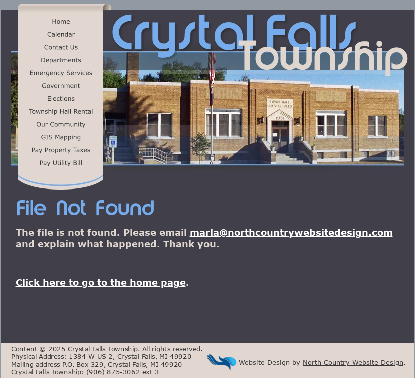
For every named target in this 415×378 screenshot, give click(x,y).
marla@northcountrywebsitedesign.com (291, 232)
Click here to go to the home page (101, 282)
